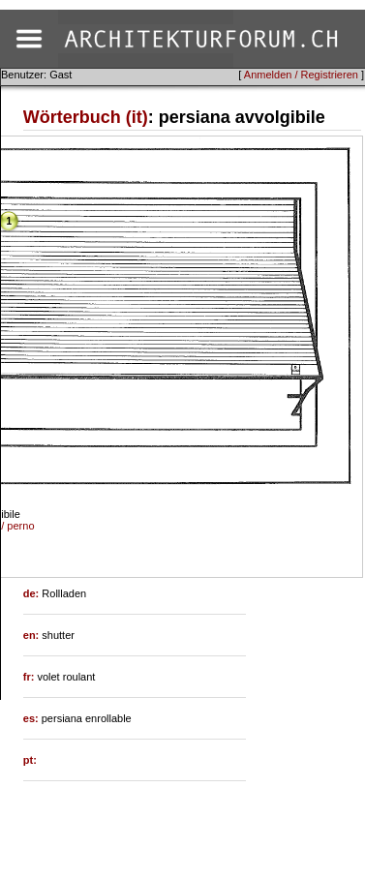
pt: (30, 760)
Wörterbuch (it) (85, 117)
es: (32, 718)
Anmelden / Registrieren (301, 74)
